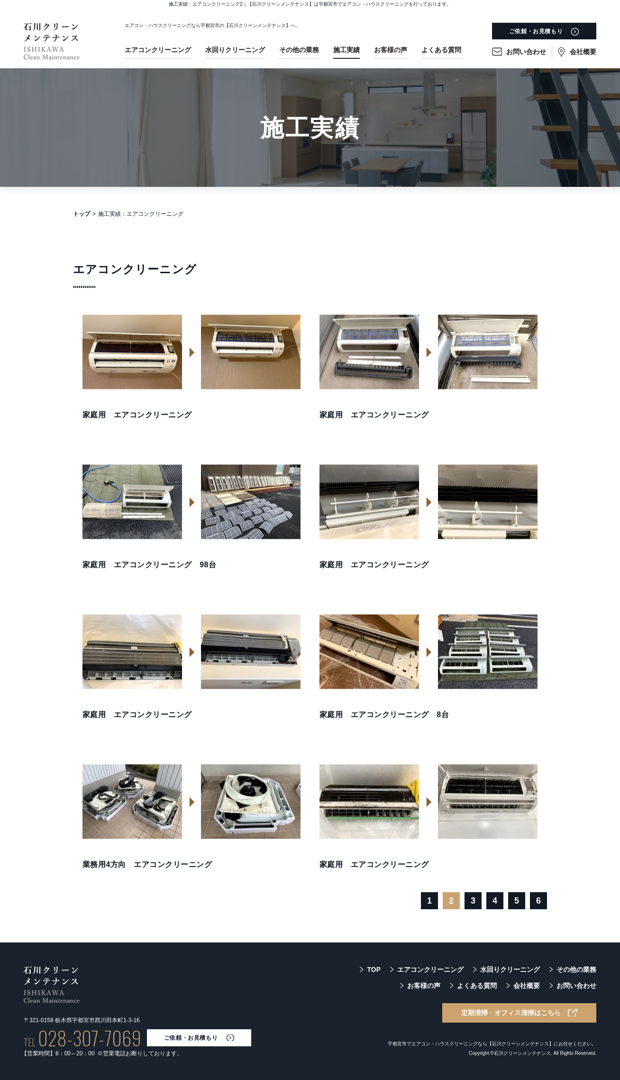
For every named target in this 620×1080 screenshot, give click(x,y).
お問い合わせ (526, 51)
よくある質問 (441, 50)
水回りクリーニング (235, 50)
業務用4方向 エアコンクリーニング (147, 864)
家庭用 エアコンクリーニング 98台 (149, 565)
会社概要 (583, 51)
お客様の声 (390, 50)
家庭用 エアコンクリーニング (137, 415)
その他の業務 (299, 50)
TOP (374, 969)
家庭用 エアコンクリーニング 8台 (384, 715)
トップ (81, 214)
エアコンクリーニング (158, 50)
